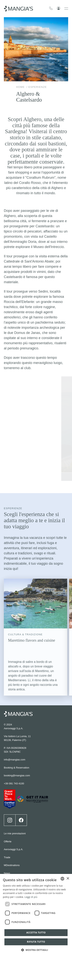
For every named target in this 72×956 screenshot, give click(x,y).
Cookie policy (11, 872)
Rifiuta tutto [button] (36, 941)
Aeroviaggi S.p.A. (13, 817)
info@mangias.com (14, 727)
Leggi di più (31, 897)
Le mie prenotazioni (15, 801)
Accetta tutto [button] (36, 932)
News (7, 841)
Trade (7, 825)
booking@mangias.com (17, 743)
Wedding (9, 865)
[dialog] (36, 915)
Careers (8, 857)
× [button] (67, 878)
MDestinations (12, 833)
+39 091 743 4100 (14, 751)
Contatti (8, 849)
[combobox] (62, 879)
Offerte (8, 809)
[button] (36, 950)
